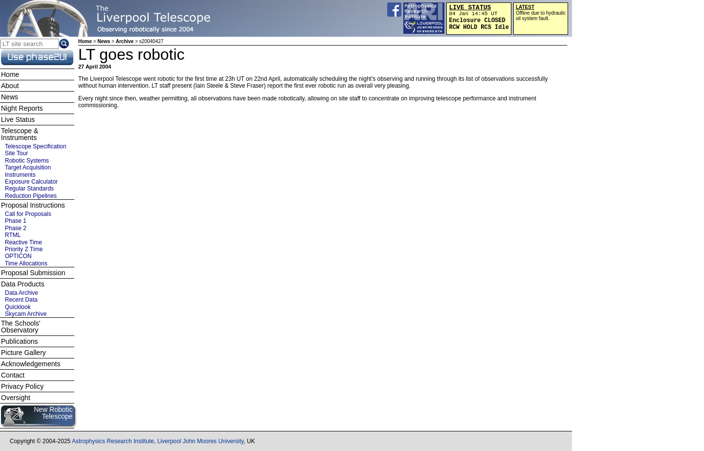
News (103, 41)
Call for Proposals (28, 214)
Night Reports (22, 108)
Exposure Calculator (31, 181)
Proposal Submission (33, 273)
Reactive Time (23, 242)
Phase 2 (15, 228)
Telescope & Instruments (19, 134)
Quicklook (18, 307)
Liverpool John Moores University (200, 441)
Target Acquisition (28, 167)
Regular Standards (29, 188)
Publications (19, 341)
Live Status (18, 119)
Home (85, 41)
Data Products (22, 284)
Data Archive (21, 292)
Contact (12, 375)
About (10, 86)
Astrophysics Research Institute (113, 441)
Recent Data (21, 299)
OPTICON (18, 256)
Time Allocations (26, 263)
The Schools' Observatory (21, 326)
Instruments (20, 174)
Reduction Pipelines (31, 195)
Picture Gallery (23, 352)
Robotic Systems (27, 160)
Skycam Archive (25, 313)
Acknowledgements (30, 364)
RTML (13, 235)
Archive (125, 41)
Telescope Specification (35, 146)
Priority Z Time (24, 249)
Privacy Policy (22, 386)
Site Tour (16, 153)
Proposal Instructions (33, 205)
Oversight (15, 398)
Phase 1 (15, 220)
